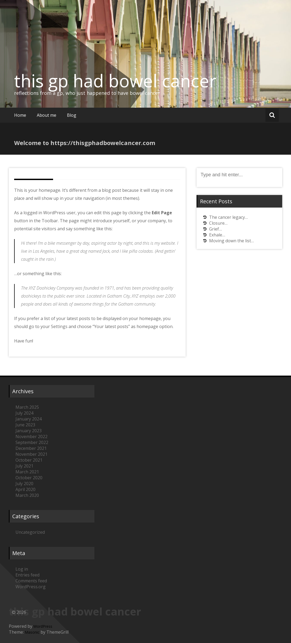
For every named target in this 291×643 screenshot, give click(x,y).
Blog (71, 115)
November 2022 (31, 436)
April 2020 (25, 489)
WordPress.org (30, 587)
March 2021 (27, 472)
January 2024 (28, 419)
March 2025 (27, 407)
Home (20, 115)
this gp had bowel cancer (115, 80)
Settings (59, 326)
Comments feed (31, 581)
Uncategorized (30, 532)
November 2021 (31, 454)
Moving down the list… (231, 241)
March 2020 (27, 495)
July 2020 (24, 483)
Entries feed (27, 575)
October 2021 (28, 460)
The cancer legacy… (228, 217)
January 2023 (28, 431)
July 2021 (24, 466)
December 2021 (31, 448)
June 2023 (25, 425)
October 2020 (28, 478)
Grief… (215, 229)
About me (46, 115)
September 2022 (31, 442)
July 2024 (24, 413)
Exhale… (217, 235)
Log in (21, 569)
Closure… (218, 223)
